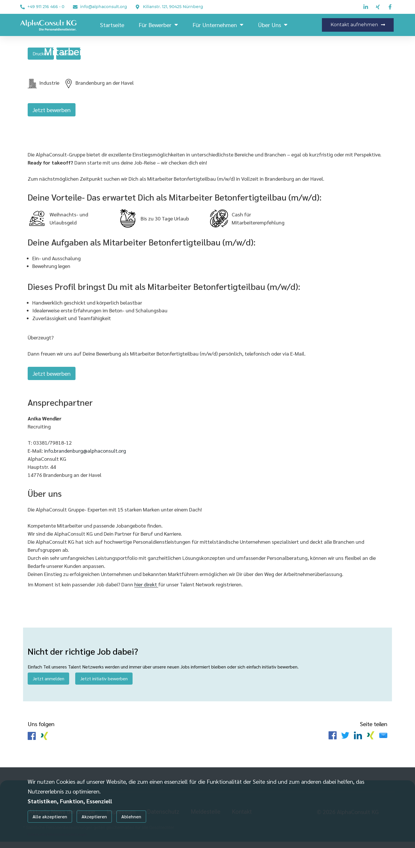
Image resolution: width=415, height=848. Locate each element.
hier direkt (146, 589)
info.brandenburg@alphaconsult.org (85, 455)
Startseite (112, 25)
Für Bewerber (158, 25)
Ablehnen (131, 816)
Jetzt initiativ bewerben (104, 683)
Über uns (273, 25)
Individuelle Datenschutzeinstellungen (57, 834)
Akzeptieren (94, 816)
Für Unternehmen (218, 25)
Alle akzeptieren (50, 816)
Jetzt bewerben (52, 111)
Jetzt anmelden (48, 683)
